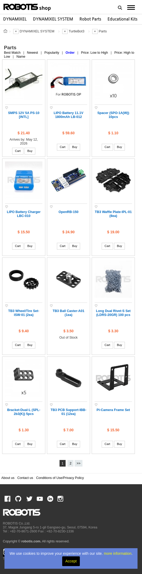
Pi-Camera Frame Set (113, 410)
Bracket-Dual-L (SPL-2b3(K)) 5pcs (23, 412)
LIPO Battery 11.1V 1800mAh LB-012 (69, 115)
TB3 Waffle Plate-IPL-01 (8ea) (113, 214)
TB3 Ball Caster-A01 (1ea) (68, 313)
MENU (131, 7)
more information (117, 553)
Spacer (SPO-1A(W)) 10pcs (113, 115)
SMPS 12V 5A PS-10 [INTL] (23, 115)
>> (79, 463)
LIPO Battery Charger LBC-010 (24, 214)
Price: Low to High (95, 53)
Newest (33, 53)
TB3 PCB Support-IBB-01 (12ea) (68, 412)
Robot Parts (90, 19)
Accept (71, 561)
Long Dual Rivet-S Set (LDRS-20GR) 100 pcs (113, 313)
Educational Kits (122, 19)
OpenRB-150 (68, 212)
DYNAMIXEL (15, 19)
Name (20, 56)
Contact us (25, 478)
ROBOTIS (27, 6)
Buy (30, 150)
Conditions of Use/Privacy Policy (60, 478)
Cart (18, 150)
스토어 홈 (5, 31)
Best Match (13, 53)
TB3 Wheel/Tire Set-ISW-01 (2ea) (23, 313)
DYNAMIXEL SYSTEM (53, 19)
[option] (15, 19)
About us (7, 478)
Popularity (52, 53)
